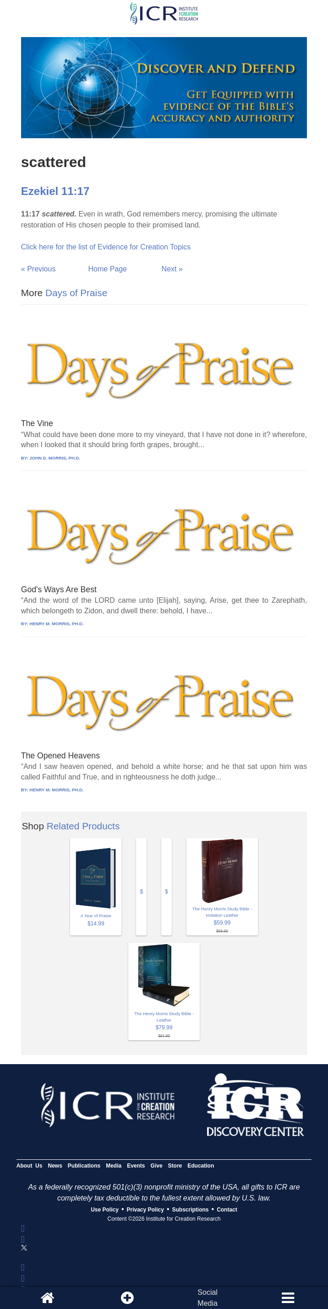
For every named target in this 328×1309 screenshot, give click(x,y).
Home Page (107, 269)
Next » (172, 269)
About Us (29, 1166)
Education (200, 1166)
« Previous (38, 269)
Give (157, 1166)
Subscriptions (190, 1209)
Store (175, 1166)
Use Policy (105, 1209)
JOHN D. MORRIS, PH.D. (54, 457)
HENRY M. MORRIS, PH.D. (56, 623)
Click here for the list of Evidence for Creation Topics (106, 247)
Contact (227, 1209)
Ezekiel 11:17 (55, 191)
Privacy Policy (145, 1209)
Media (113, 1166)
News (55, 1166)
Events (136, 1166)
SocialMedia (207, 1297)
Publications (84, 1166)
